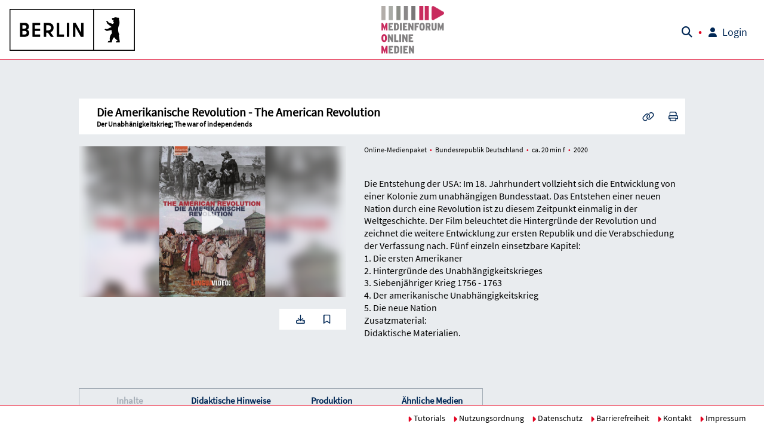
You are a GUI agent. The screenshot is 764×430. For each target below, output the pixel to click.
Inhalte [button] (129, 400)
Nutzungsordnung (488, 418)
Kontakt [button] (674, 418)
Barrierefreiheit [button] (619, 418)
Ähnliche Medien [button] (432, 400)
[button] (73, 30)
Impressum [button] (723, 418)
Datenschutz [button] (557, 418)
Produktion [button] (331, 400)
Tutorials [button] (426, 418)
